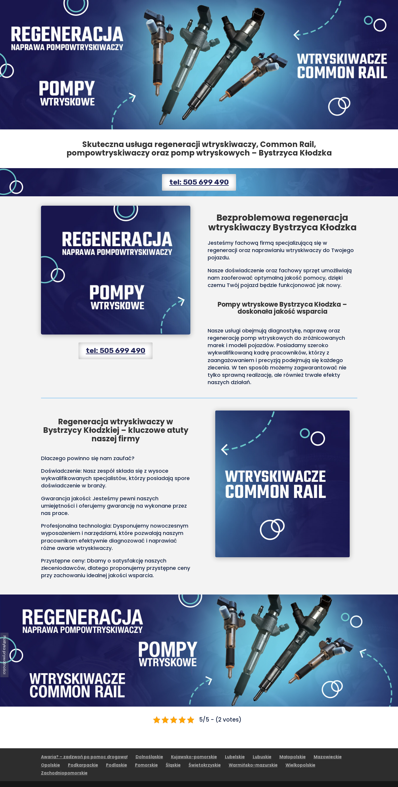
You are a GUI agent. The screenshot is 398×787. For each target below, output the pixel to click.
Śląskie (173, 765)
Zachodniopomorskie (64, 773)
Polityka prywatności (4, 655)
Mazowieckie (328, 757)
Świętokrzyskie (205, 765)
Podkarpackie (83, 765)
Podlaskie (116, 765)
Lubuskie (262, 757)
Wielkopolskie (300, 765)
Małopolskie (292, 757)
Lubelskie (235, 757)
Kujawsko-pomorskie (194, 757)
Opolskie (50, 765)
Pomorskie (146, 765)
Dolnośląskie (149, 757)
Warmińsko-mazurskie (253, 765)
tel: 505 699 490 (199, 182)
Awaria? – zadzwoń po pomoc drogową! (84, 757)
